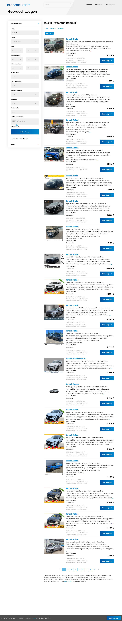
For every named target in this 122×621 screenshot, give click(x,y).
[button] (25, 33)
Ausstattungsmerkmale (24, 139)
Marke (13, 29)
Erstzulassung (15, 55)
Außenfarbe (15, 108)
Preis (12, 46)
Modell (13, 38)
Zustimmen (113, 618)
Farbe (24, 145)
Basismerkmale (24, 23)
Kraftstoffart (15, 73)
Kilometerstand (16, 64)
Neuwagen (110, 5)
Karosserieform (16, 90)
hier (34, 618)
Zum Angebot (107, 61)
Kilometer (15, 127)
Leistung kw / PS (16, 82)
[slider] (17, 125)
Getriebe (14, 99)
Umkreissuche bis (17, 117)
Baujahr (52, 28)
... (90, 51)
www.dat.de (67, 581)
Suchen (89, 5)
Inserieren (99, 5)
